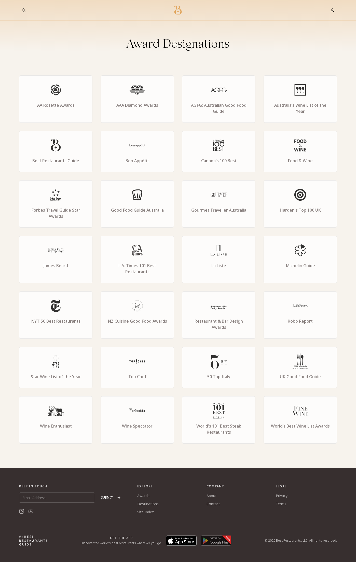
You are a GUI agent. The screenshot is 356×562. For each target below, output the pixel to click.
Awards (143, 495)
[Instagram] (21, 511)
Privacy (281, 495)
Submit (111, 497)
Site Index (145, 512)
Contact (213, 503)
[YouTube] (30, 511)
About (212, 495)
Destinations (148, 503)
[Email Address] (57, 497)
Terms (281, 503)
